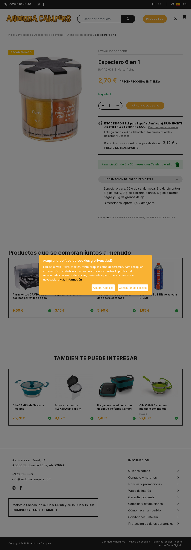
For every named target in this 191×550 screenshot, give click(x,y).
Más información (71, 279)
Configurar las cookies (133, 287)
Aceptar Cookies (103, 287)
